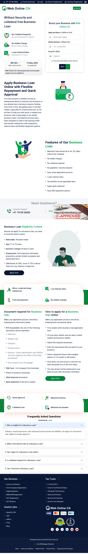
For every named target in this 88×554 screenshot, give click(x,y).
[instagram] (52, 530)
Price (8, 524)
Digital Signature (12, 492)
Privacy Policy (50, 550)
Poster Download (27, 2)
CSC (8, 517)
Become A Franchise (55, 499)
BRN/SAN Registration (14, 496)
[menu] (85, 2)
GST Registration (12, 499)
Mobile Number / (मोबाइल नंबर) (59, 43)
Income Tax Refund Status (57, 489)
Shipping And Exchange (65, 550)
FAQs (17, 550)
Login (40, 2)
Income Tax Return (13, 485)
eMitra (8, 520)
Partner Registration (54, 2)
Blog (8, 527)
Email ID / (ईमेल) (54, 53)
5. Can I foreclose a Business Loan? (19, 470)
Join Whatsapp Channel (44, 545)
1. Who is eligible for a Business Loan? (20, 426)
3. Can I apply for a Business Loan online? (21, 453)
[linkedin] (67, 530)
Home (77, 9)
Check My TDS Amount (56, 492)
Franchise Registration (73, 2)
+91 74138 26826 (11, 2)
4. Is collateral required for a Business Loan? (23, 461)
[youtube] (76, 530)
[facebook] (57, 530)
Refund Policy (39, 550)
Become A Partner (54, 496)
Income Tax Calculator (56, 502)
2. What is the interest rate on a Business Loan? (24, 445)
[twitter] (62, 530)
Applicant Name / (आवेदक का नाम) (60, 33)
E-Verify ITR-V (53, 485)
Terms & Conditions (27, 550)
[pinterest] (72, 530)
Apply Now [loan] (14, 274)
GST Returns (11, 502)
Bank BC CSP (11, 513)
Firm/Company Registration (16, 489)
